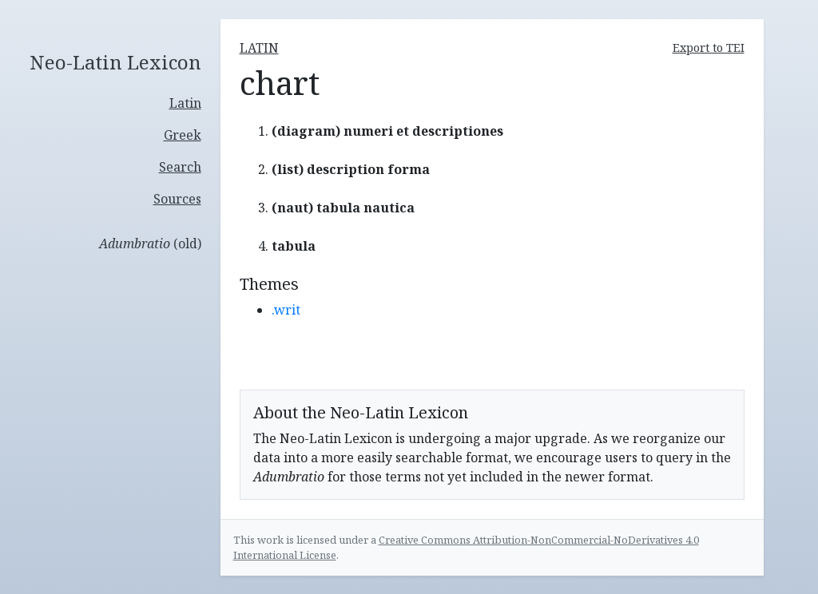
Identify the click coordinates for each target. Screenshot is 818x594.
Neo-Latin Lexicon (115, 62)
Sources (177, 199)
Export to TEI (709, 47)
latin (259, 48)
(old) (150, 243)
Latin (185, 103)
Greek (182, 135)
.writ (286, 310)
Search (180, 167)
